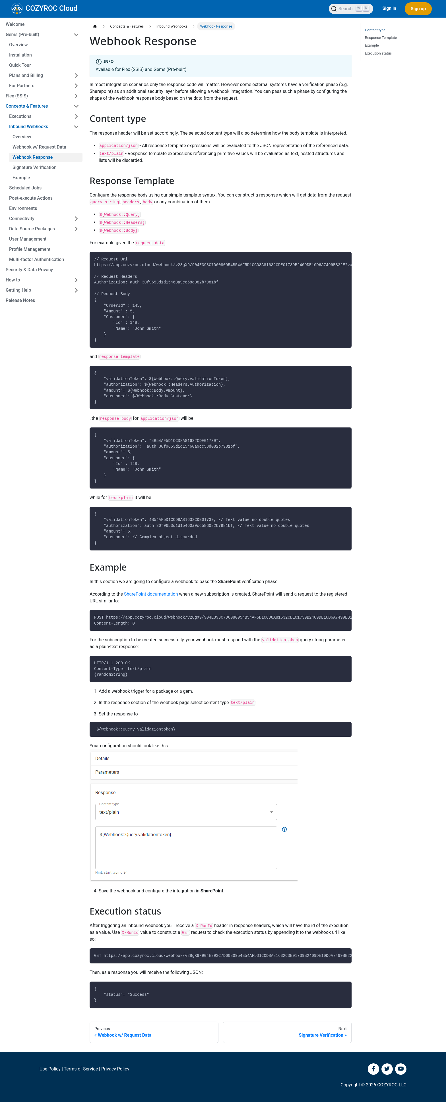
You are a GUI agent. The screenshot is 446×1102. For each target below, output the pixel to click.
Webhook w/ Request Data (39, 147)
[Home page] (95, 26)
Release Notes (20, 300)
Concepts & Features (27, 106)
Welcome (15, 24)
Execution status (378, 53)
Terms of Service (81, 1069)
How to (13, 280)
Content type (375, 30)
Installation (20, 55)
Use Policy (50, 1069)
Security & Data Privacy (29, 269)
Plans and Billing (26, 75)
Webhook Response (33, 157)
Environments (23, 208)
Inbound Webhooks (28, 126)
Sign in (389, 8)
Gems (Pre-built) (22, 34)
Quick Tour (20, 65)
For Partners (21, 85)
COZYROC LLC (391, 1085)
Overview (18, 44)
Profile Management (29, 249)
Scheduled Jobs (25, 188)
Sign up (418, 8)
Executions (20, 116)
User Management (27, 239)
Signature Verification (35, 167)
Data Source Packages (32, 228)
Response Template (381, 38)
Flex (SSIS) (17, 96)
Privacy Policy (115, 1069)
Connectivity (21, 218)
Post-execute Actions (31, 198)
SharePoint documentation (151, 594)
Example (21, 177)
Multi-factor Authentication (36, 259)
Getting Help (18, 290)
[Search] (351, 9)
